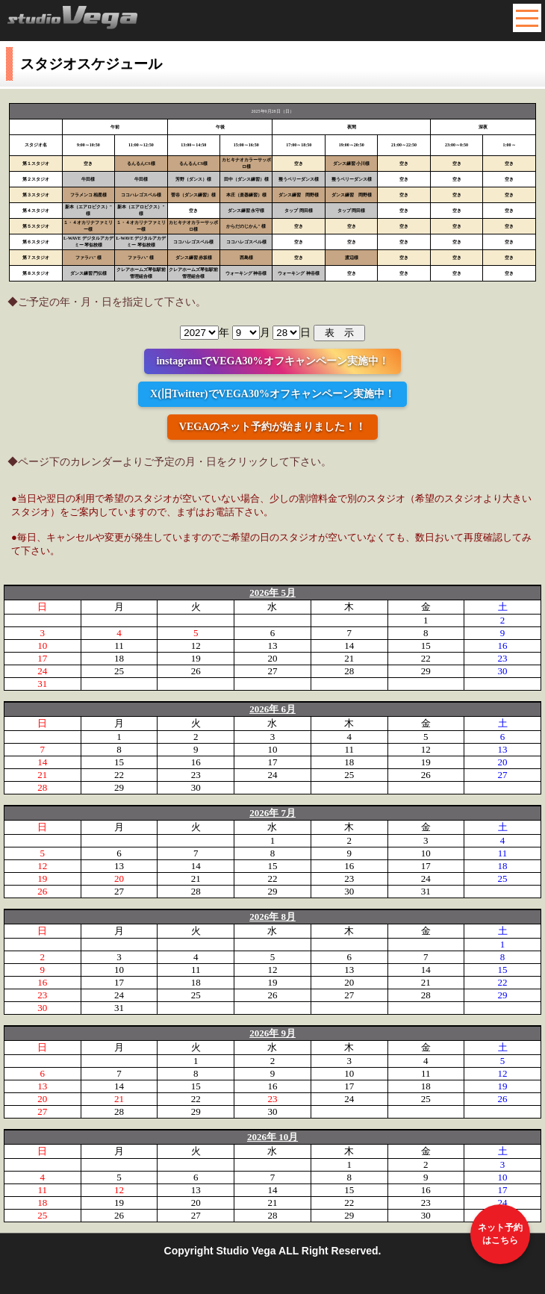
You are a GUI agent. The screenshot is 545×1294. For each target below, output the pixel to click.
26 (196, 670)
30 (503, 670)
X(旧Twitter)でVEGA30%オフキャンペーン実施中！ (272, 393)
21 (349, 658)
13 (272, 645)
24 (42, 670)
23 (503, 658)
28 (349, 670)
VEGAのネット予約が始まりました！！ (272, 426)
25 (119, 670)
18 (119, 658)
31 (42, 683)
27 (272, 670)
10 (42, 645)
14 (349, 645)
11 (119, 645)
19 (196, 658)
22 (426, 658)
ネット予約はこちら (500, 1233)
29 (426, 670)
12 (196, 645)
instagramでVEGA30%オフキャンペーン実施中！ (272, 361)
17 (42, 658)
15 (426, 645)
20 (272, 658)
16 (503, 645)
